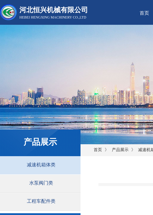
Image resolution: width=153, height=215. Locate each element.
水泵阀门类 (41, 182)
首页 (98, 150)
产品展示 (120, 150)
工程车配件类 (41, 201)
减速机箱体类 (41, 164)
